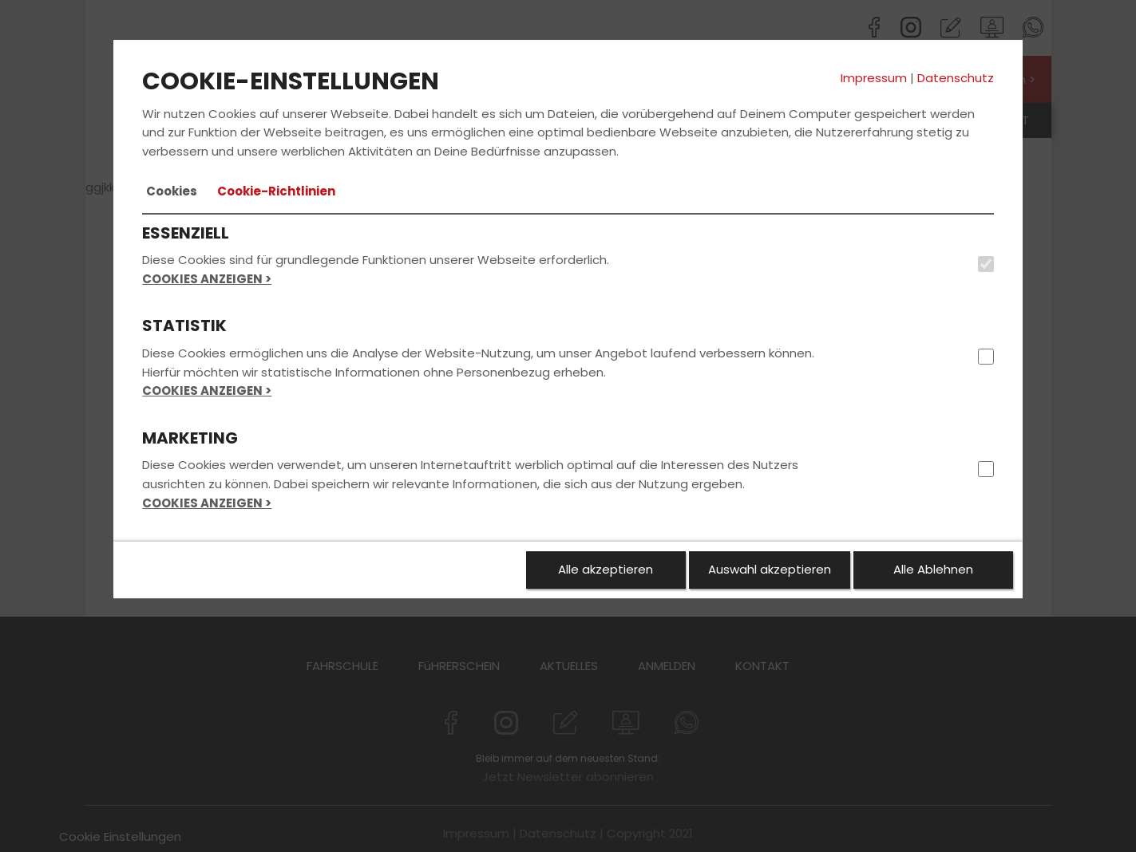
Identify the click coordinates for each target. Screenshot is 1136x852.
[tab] (171, 191)
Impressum (874, 77)
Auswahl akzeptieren (769, 569)
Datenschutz (955, 77)
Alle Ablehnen (933, 569)
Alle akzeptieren (605, 569)
